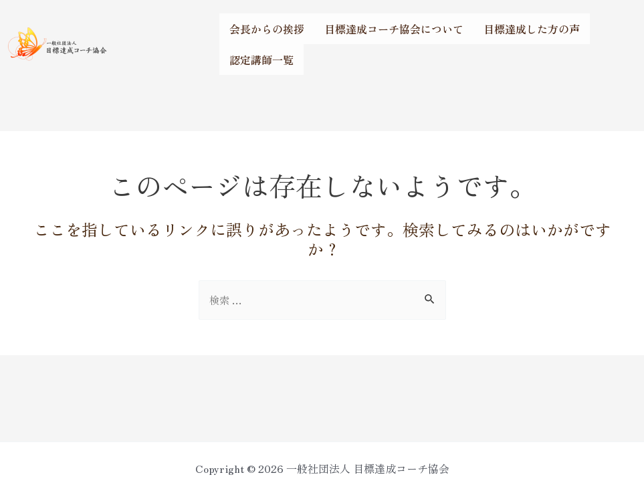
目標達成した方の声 (532, 29)
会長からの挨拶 (266, 29)
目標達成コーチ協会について (393, 29)
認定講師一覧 (261, 60)
